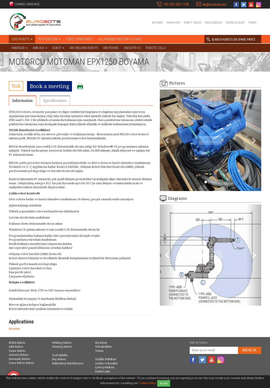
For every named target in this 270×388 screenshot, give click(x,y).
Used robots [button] (21, 39)
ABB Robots (16, 346)
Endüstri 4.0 (132, 48)
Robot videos (192, 22)
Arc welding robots (84, 48)
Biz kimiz (157, 22)
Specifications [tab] (55, 101)
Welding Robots (61, 342)
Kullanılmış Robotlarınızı (68, 363)
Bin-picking (111, 48)
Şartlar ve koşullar (106, 363)
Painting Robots (62, 346)
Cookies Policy (147, 383)
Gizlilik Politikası (105, 359)
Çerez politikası (104, 367)
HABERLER (19, 48)
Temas (252, 22)
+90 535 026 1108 (176, 4)
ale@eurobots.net (214, 4)
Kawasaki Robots (19, 359)
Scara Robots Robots (21, 363)
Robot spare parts (79, 39)
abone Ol (249, 350)
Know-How (173, 22)
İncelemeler (213, 22)
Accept (164, 383)
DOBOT (58, 48)
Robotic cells (156, 48)
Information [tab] (22, 101)
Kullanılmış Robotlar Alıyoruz (120, 39)
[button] (24, 4)
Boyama (14, 328)
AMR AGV (40, 48)
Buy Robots (59, 359)
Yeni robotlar (49, 39)
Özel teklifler (60, 355)
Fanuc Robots (17, 350)
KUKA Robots (17, 342)
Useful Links (102, 371)
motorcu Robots (19, 354)
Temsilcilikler (235, 22)
